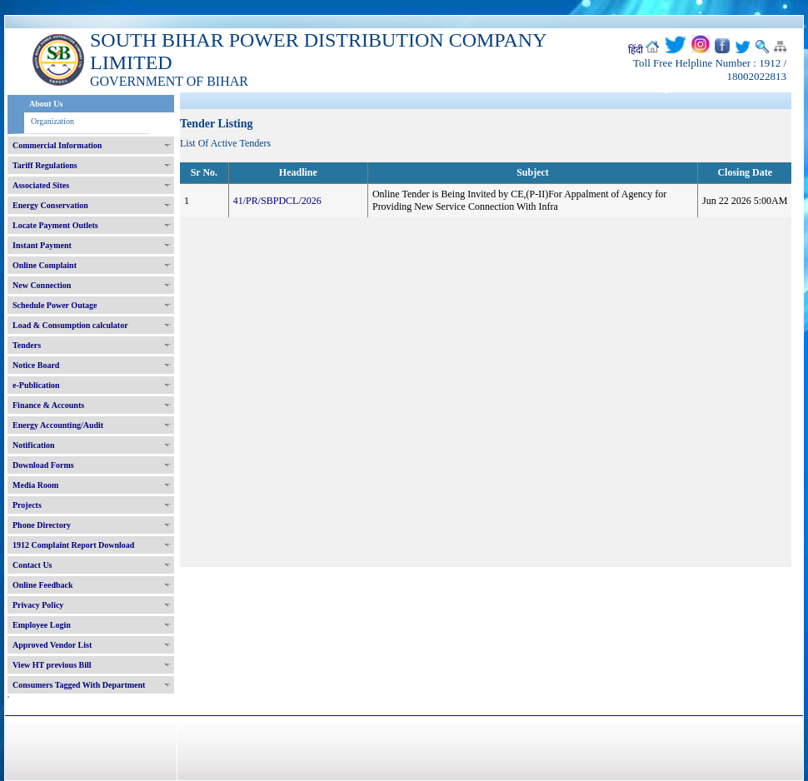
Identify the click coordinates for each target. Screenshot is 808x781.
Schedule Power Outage (54, 305)
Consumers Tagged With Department (78, 684)
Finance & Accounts (48, 405)
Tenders (26, 345)
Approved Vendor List (52, 644)
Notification (33, 445)
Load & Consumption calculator (70, 325)
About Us (45, 103)
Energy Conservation (50, 205)
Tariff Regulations (44, 165)
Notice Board (35, 365)
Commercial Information (57, 145)
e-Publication (36, 385)
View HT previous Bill (52, 664)
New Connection (41, 285)
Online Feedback (42, 584)
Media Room (35, 485)
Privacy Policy (37, 604)
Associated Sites (40, 185)
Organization (52, 121)
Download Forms (43, 465)
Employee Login (41, 624)
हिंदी (635, 50)
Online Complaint (44, 265)
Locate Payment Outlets (55, 225)
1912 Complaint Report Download (73, 545)
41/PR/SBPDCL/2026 (277, 200)
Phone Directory (41, 525)
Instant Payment (42, 245)
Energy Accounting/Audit (57, 425)
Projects (27, 505)
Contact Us (32, 565)
